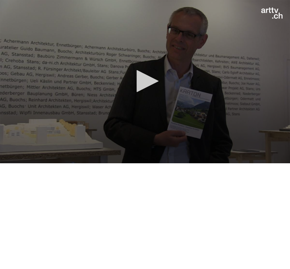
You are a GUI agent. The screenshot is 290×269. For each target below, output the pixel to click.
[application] (145, 81)
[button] (145, 81)
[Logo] (272, 13)
